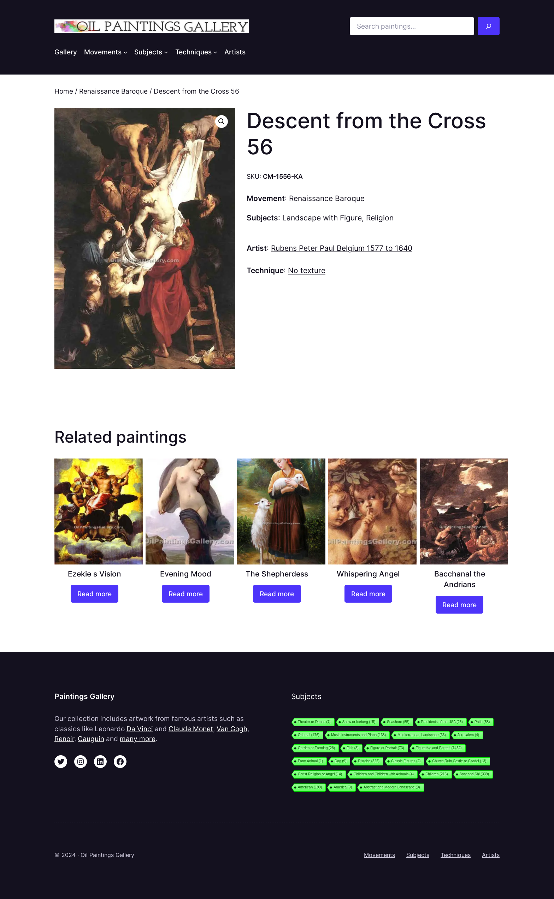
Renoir (64, 738)
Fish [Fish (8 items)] (353, 748)
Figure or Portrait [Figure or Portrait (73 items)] (387, 748)
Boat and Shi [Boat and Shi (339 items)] (474, 774)
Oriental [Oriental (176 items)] (308, 735)
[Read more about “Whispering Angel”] (368, 594)
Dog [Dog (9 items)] (340, 761)
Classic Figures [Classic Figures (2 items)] (405, 761)
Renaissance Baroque (113, 91)
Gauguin (91, 738)
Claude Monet (191, 728)
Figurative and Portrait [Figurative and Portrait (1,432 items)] (439, 748)
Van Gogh (232, 728)
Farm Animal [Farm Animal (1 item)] (310, 761)
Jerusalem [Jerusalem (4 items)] (468, 735)
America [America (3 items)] (343, 787)
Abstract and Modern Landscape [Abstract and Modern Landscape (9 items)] (392, 787)
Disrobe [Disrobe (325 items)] (368, 761)
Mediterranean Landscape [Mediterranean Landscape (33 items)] (421, 735)
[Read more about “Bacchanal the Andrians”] (459, 605)
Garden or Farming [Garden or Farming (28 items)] (316, 748)
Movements (379, 854)
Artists (491, 854)
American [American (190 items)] (310, 787)
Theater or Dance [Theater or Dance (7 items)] (314, 722)
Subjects (417, 854)
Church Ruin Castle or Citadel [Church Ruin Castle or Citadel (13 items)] (459, 761)
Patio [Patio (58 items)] (482, 722)
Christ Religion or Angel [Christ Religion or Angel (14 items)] (320, 774)
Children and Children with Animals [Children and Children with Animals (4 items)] (384, 774)
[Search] (489, 26)
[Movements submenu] (125, 52)
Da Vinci (139, 728)
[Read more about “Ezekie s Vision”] (94, 594)
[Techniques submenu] (215, 52)
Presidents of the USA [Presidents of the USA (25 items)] (442, 722)
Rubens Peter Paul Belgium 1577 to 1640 (341, 248)
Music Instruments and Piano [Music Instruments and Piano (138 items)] (358, 735)
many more (137, 738)
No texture (306, 270)
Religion (380, 217)
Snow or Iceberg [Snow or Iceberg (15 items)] (358, 722)
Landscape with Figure (322, 217)
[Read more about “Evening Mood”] (186, 594)
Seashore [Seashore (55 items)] (398, 722)
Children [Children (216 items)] (436, 774)
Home (63, 91)
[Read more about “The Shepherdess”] (277, 594)
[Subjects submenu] (166, 52)
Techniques (456, 854)
